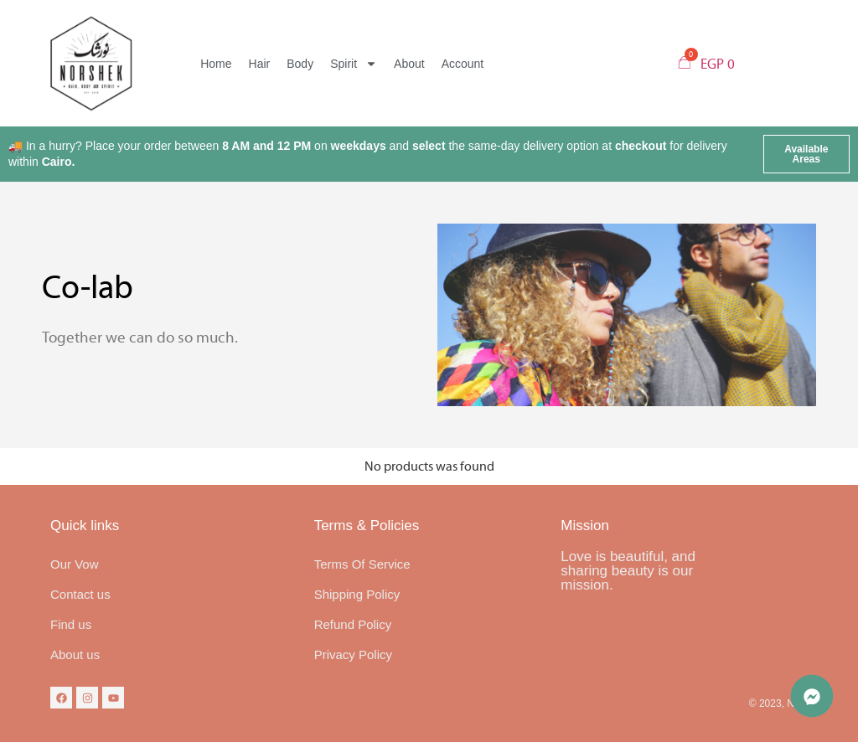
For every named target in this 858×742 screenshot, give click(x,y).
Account (463, 63)
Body (300, 63)
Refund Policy (353, 624)
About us (75, 654)
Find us (70, 624)
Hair (260, 63)
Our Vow (74, 564)
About (409, 63)
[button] (806, 154)
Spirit (353, 63)
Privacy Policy (353, 654)
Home (215, 63)
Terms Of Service (362, 564)
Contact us (80, 594)
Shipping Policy (357, 594)
